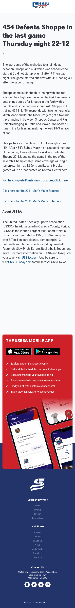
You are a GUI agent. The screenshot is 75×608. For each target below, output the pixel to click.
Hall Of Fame (37, 541)
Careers (37, 532)
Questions (37, 553)
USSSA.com (30, 257)
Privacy (37, 514)
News (37, 545)
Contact (37, 537)
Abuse (37, 506)
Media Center (38, 549)
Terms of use (37, 518)
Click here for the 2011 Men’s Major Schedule (31, 201)
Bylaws (37, 510)
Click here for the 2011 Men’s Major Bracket (30, 190)
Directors (38, 557)
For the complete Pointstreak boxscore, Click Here (35, 180)
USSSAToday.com (20, 262)
